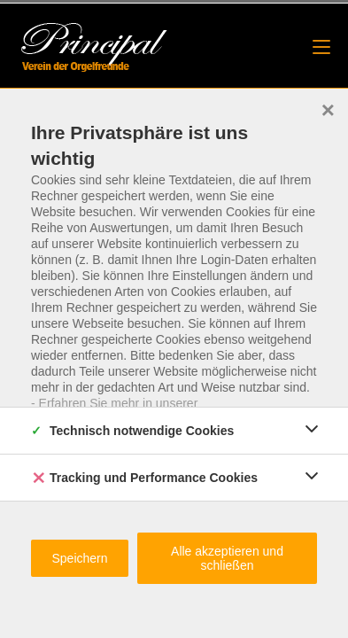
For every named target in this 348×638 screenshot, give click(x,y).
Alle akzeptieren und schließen (227, 558)
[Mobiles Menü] (321, 47)
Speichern (79, 558)
